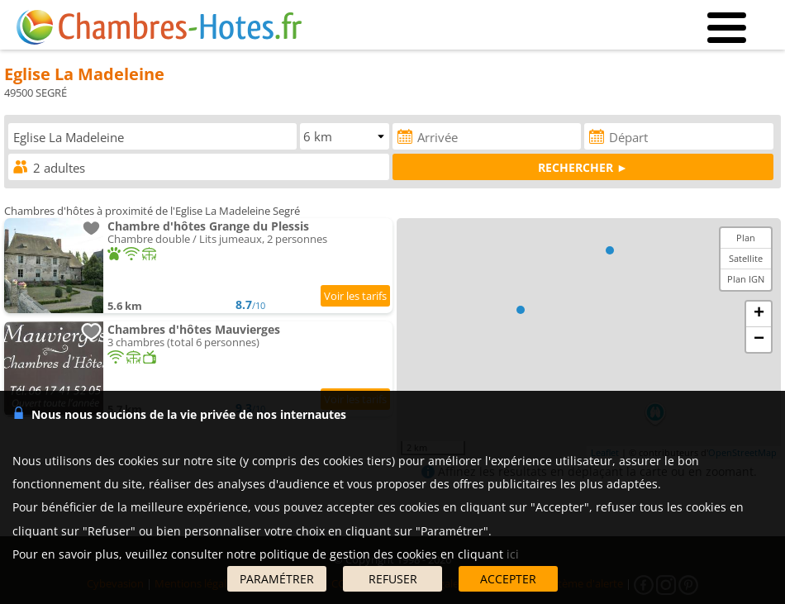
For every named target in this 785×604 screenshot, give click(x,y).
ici (513, 554)
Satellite (746, 258)
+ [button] (759, 314)
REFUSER (393, 579)
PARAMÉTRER (277, 579)
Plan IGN (745, 279)
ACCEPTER (508, 579)
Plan (745, 237)
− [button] (759, 339)
